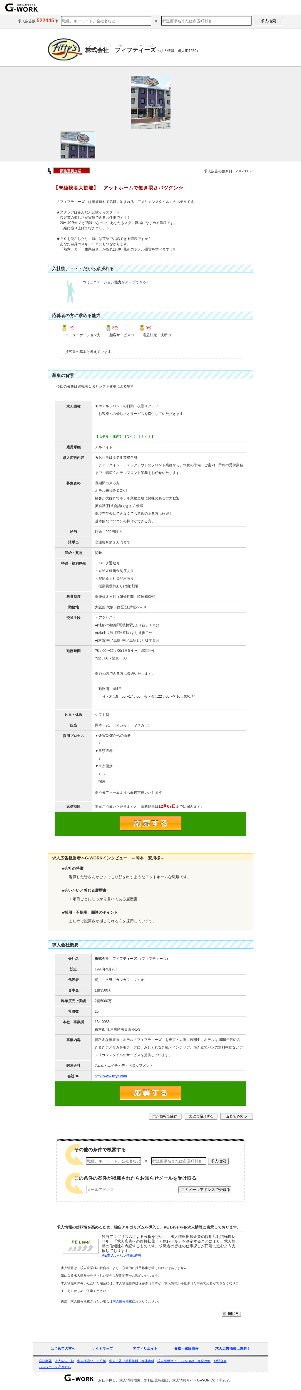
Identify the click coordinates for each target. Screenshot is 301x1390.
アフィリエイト (145, 1349)
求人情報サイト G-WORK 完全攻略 (184, 1361)
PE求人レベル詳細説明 (121, 1255)
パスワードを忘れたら (55, 1367)
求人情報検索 (122, 1301)
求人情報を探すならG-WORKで (22, 7)
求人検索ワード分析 (91, 1361)
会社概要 (45, 1361)
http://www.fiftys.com (111, 1076)
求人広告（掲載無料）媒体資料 (131, 1361)
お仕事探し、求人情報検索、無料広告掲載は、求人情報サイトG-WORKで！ (158, 1380)
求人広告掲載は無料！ (232, 1349)
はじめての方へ (63, 1349)
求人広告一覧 (64, 1361)
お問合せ (220, 1361)
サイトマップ (102, 1349)
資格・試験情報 (186, 1349)
